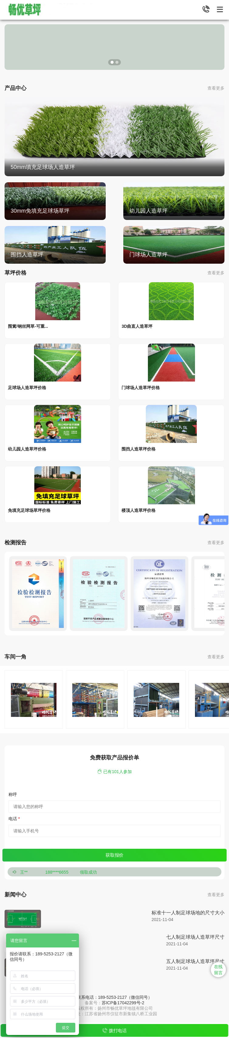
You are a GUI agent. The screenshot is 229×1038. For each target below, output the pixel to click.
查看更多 (215, 88)
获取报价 (114, 855)
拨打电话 (114, 1030)
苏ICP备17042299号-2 (123, 1002)
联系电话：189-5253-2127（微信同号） (114, 997)
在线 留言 (218, 969)
